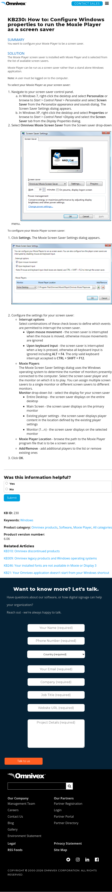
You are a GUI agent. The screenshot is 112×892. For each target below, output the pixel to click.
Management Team (21, 804)
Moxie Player (82, 527)
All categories (102, 527)
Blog (11, 823)
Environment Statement (24, 836)
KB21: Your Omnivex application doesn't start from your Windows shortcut (56, 573)
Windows (26, 520)
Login (58, 810)
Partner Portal (64, 817)
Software (65, 527)
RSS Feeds (15, 850)
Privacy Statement (68, 844)
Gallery (12, 829)
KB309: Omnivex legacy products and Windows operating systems (50, 558)
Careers (13, 810)
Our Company (18, 798)
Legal (12, 844)
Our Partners (64, 798)
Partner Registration (68, 804)
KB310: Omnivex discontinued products (32, 551)
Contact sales (87, 3)
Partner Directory (66, 823)
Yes (12, 483)
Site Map (60, 850)
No (12, 489)
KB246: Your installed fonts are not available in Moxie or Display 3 (50, 565)
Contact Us (15, 817)
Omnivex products (45, 527)
